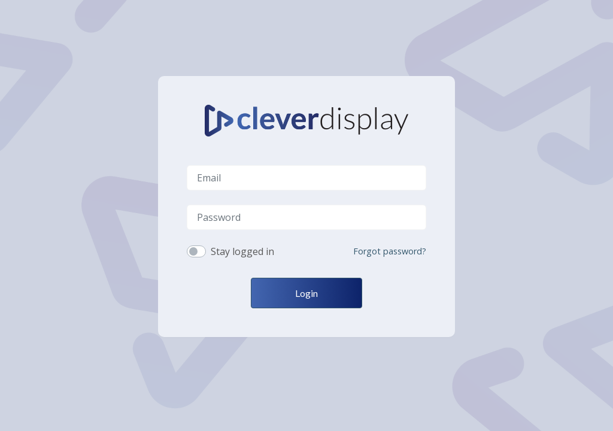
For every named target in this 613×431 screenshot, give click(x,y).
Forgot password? (389, 251)
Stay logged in (242, 251)
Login (306, 293)
